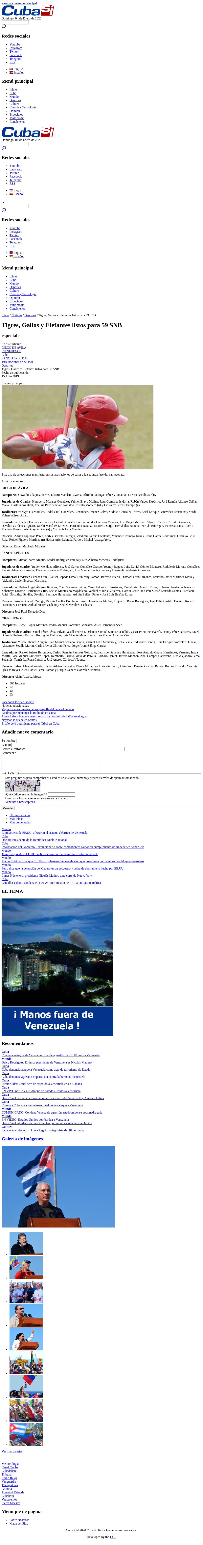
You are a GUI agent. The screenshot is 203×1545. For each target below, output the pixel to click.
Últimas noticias (20, 818)
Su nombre (9, 740)
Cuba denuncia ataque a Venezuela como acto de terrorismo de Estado (46, 1072)
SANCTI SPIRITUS (15, 358)
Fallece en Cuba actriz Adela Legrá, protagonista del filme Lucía (43, 1133)
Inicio (13, 89)
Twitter (14, 51)
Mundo (14, 96)
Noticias (16, 315)
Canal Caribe (10, 1470)
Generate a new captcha (20, 805)
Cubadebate (9, 1474)
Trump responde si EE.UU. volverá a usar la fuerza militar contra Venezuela (50, 857)
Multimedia (17, 118)
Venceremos (9, 1502)
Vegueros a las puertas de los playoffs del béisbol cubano (38, 709)
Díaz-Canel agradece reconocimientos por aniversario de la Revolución (47, 1126)
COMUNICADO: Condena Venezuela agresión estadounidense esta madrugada (52, 1115)
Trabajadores (10, 1488)
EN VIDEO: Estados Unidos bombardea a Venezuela (35, 1122)
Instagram (16, 48)
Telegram (15, 58)
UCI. (113, 1540)
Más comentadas (20, 825)
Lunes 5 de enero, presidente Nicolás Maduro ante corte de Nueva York (47, 878)
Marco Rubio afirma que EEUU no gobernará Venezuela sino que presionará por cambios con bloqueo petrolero (73, 864)
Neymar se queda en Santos (19, 720)
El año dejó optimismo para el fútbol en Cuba (30, 723)
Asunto (6, 744)
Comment (9, 753)
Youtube (15, 44)
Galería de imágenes (22, 1141)
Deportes (15, 100)
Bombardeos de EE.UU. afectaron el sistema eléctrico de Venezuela (44, 835)
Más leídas (16, 821)
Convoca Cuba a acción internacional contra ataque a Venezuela (42, 1108)
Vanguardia (9, 1484)
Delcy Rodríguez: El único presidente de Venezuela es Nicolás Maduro (47, 1065)
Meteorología (10, 1466)
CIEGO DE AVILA (14, 347)
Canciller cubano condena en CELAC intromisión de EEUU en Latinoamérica (51, 885)
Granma (7, 1491)
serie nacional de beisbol (17, 362)
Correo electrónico (14, 749)
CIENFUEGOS (11, 351)
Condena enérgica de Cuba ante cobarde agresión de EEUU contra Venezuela (51, 1058)
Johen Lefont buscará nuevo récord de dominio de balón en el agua (44, 716)
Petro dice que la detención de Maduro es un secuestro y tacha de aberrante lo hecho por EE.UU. (63, 871)
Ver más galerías (12, 1454)
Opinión (15, 111)
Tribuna (6, 1477)
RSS (12, 62)
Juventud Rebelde (13, 1495)
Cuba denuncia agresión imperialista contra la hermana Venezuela (43, 1079)
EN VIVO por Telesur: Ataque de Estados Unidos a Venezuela (41, 1094)
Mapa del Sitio (19, 1526)
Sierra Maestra (11, 1506)
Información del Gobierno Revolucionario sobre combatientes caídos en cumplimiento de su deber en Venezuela (73, 850)
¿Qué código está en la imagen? (26, 797)
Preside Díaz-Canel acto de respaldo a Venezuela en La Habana (42, 1087)
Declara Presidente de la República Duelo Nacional (34, 842)
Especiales (16, 114)
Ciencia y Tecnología (23, 107)
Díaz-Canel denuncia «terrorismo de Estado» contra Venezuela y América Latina (53, 1101)
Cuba (13, 93)
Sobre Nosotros (19, 1523)
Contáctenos (17, 121)
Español (17, 72)
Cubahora (8, 1499)
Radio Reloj (9, 1481)
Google (29, 702)
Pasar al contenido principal (19, 3)
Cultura (14, 103)
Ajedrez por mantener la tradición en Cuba (29, 712)
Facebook (16, 55)
